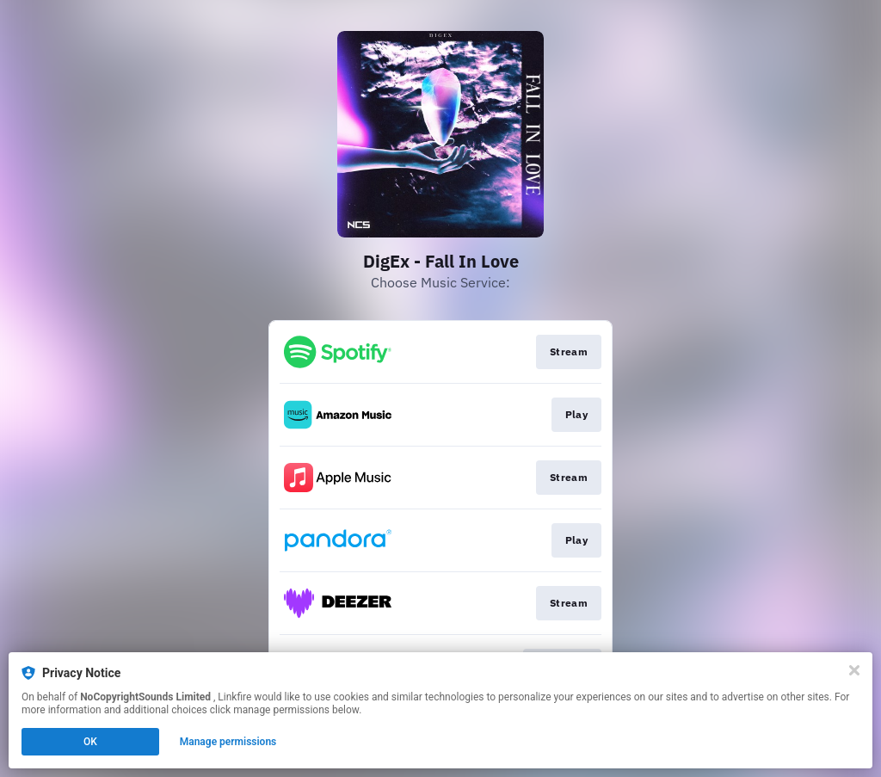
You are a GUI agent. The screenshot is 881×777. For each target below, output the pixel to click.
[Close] (854, 670)
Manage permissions (228, 742)
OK (90, 742)
